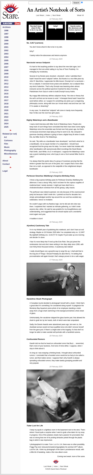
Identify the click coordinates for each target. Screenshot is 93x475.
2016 (5, 97)
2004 (5, 57)
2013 (5, 87)
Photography (9, 150)
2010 (5, 77)
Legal (5, 171)
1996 (5, 30)
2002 (5, 50)
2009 (5, 74)
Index (48, 15)
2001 (5, 47)
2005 (5, 60)
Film (5, 144)
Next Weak (56, 15)
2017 (5, 100)
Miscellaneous (9, 154)
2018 (5, 104)
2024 (5, 123)
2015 (5, 94)
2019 (5, 107)
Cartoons (7, 140)
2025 (5, 127)
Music (6, 147)
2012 (5, 84)
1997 (5, 34)
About (5, 161)
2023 (5, 120)
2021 (5, 113)
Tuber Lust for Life (55, 444)
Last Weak (40, 15)
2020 (5, 110)
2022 (5, 117)
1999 (5, 40)
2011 (5, 80)
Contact (6, 164)
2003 (5, 54)
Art (4, 137)
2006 (5, 64)
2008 (5, 70)
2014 (5, 90)
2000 (5, 44)
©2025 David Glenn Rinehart (56, 469)
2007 (5, 67)
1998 (5, 37)
